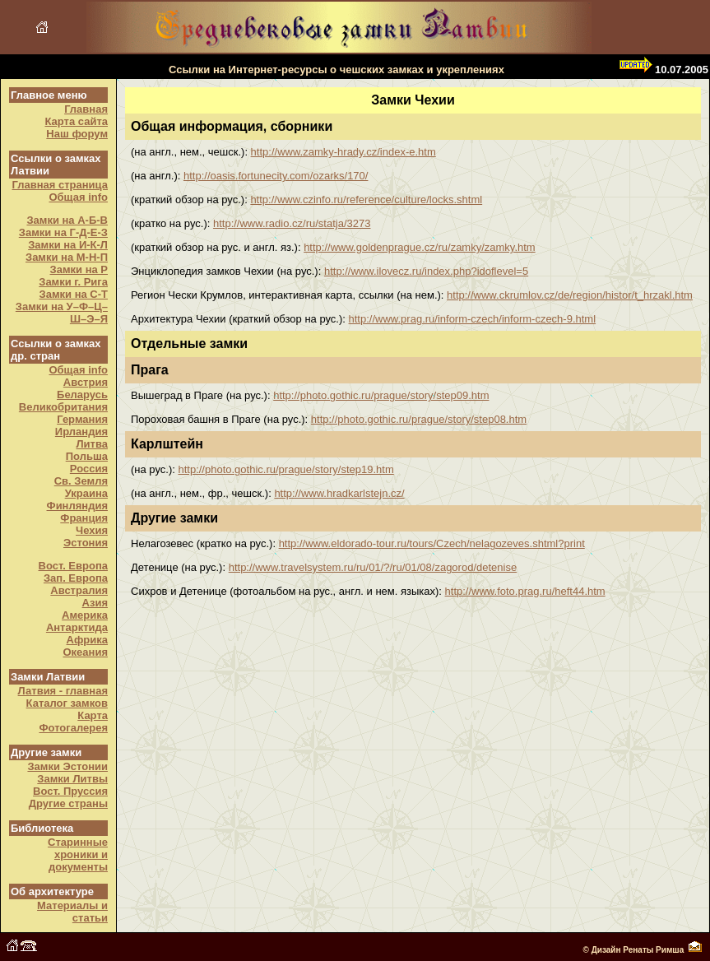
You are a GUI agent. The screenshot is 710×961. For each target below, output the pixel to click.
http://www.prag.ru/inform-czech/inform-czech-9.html (472, 319)
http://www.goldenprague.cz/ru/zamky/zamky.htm (420, 247)
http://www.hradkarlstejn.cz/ (339, 493)
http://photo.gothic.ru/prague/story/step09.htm (381, 395)
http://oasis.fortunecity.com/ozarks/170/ (275, 175)
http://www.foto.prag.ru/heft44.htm (525, 591)
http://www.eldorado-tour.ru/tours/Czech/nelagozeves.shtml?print (432, 543)
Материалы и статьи (72, 911)
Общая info (78, 197)
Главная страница (60, 185)
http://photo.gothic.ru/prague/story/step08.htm (419, 419)
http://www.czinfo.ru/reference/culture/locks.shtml (366, 199)
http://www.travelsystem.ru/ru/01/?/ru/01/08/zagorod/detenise (373, 567)
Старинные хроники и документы (78, 854)
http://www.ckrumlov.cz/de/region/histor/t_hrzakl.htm (570, 295)
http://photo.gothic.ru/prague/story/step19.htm (285, 469)
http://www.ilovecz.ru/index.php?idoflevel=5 (426, 271)
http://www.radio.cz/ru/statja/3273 (291, 223)
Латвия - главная (63, 691)
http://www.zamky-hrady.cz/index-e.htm (343, 152)
